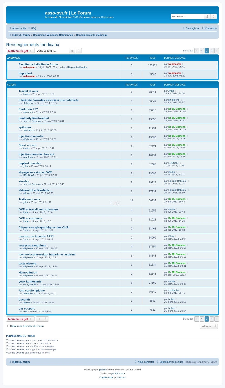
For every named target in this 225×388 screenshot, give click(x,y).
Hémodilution (28, 272)
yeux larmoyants (30, 281)
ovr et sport (27, 308)
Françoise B (29, 284)
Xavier (26, 94)
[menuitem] (31, 28)
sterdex (24, 181)
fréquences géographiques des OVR (44, 227)
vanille (26, 302)
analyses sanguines (32, 245)
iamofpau (28, 157)
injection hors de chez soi (36, 154)
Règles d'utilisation (77, 67)
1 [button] (202, 51)
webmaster (29, 67)
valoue (26, 193)
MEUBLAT (28, 175)
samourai (28, 112)
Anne (171, 90)
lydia (25, 166)
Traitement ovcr (29, 199)
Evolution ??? (28, 109)
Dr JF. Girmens (176, 108)
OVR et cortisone (30, 218)
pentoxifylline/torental (34, 118)
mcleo (171, 172)
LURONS (173, 163)
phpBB (102, 369)
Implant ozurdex (30, 163)
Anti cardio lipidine (32, 290)
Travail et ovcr (28, 91)
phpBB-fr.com (118, 373)
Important (25, 73)
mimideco (28, 130)
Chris (26, 230)
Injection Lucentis (31, 136)
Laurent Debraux (32, 121)
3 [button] (211, 51)
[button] (196, 50)
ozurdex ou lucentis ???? (36, 236)
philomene (28, 103)
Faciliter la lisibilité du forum (38, 64)
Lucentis (25, 299)
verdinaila (28, 293)
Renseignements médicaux (32, 44)
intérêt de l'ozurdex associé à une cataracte (48, 100)
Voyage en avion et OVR (35, 172)
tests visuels (27, 263)
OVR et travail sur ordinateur (38, 209)
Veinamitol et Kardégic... (35, 190)
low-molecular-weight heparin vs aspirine (47, 254)
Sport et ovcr (27, 145)
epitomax (25, 127)
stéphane (28, 139)
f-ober (171, 299)
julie (25, 311)
